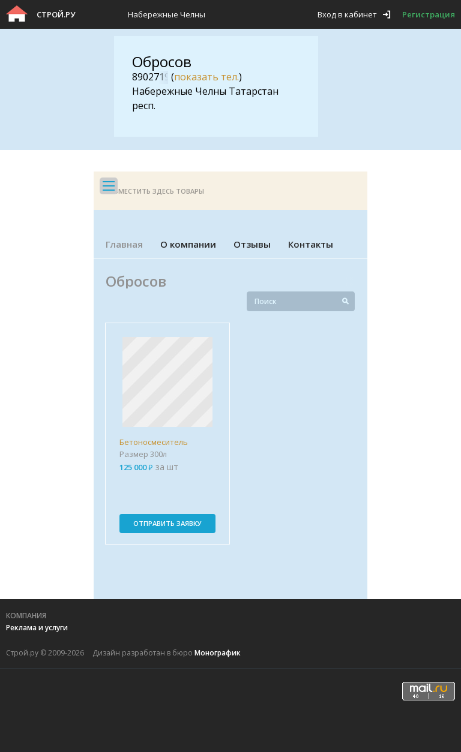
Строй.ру (56, 14)
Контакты (310, 244)
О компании (188, 244)
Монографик (217, 653)
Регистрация (428, 14)
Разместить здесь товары (155, 191)
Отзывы (252, 244)
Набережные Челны (166, 14)
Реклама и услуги (37, 627)
